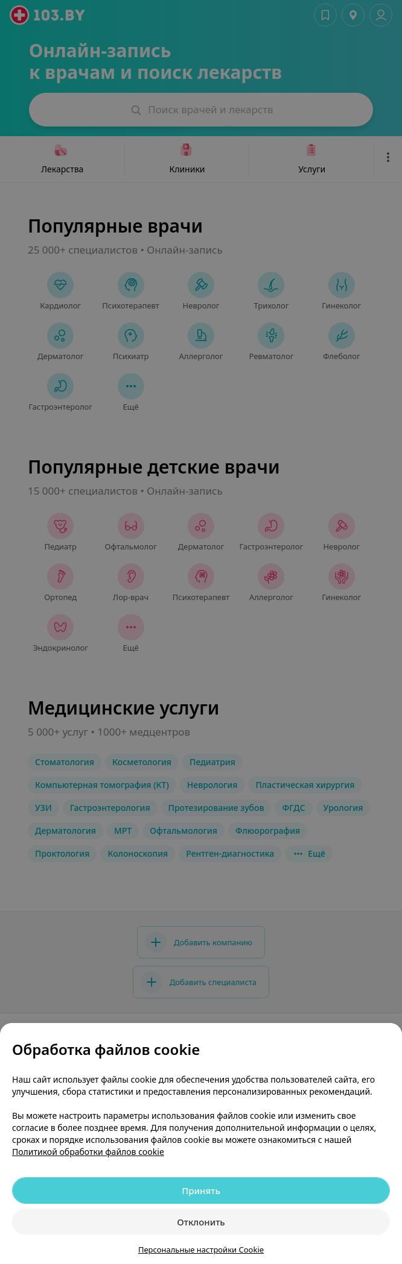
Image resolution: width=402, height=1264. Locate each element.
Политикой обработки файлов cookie (88, 1151)
